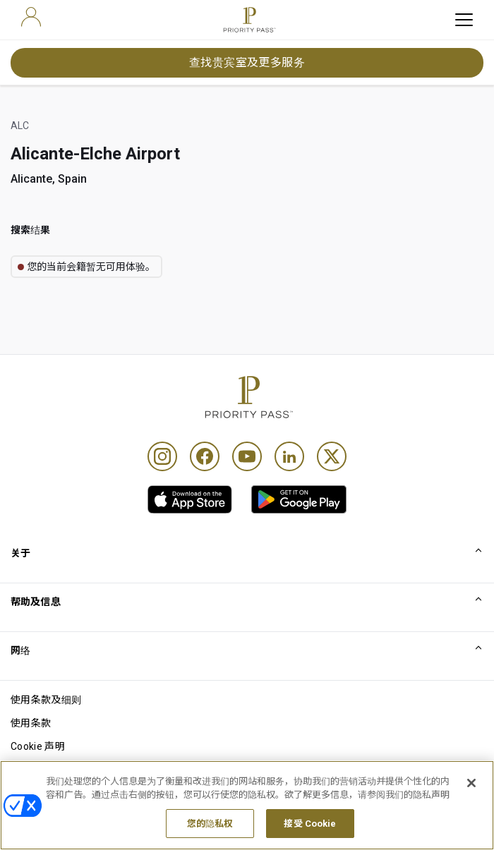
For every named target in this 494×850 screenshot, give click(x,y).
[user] (31, 17)
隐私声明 (31, 769)
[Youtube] (247, 456)
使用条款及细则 (46, 699)
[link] (189, 499)
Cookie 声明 (38, 746)
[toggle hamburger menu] (464, 19)
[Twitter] (332, 456)
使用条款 (31, 723)
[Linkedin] (289, 456)
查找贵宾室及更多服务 (247, 62)
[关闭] (471, 802)
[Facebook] (204, 456)
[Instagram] (162, 456)
